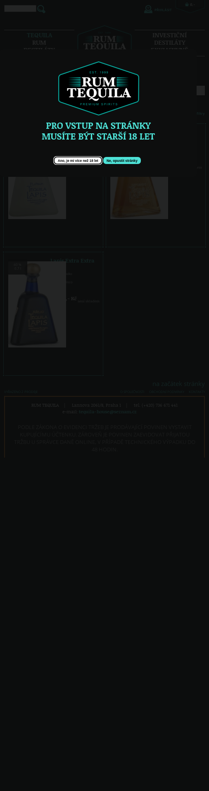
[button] (78, 160)
